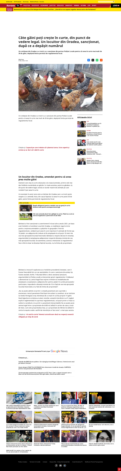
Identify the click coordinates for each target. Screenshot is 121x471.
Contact (45, 462)
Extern (83, 5)
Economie (44, 5)
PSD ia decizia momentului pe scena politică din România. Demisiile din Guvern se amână (74, 445)
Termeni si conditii (35, 462)
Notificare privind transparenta (94, 462)
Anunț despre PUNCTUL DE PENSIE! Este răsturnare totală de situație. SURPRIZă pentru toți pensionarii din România (44, 368)
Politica (26, 5)
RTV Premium (17, 1)
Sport (94, 5)
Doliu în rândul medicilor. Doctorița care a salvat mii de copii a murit (101, 444)
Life (89, 5)
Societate (35, 5)
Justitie (52, 5)
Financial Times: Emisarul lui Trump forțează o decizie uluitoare (44, 444)
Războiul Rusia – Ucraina (37, 1)
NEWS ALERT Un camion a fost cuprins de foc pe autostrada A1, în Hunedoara (18, 451)
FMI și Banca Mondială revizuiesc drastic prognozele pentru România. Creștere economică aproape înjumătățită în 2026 (18, 407)
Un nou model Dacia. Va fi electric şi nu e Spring (101, 425)
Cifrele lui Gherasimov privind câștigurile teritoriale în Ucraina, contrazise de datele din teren (46, 426)
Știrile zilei (9, 1)
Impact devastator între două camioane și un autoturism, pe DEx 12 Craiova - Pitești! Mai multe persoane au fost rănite (19, 445)
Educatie (60, 5)
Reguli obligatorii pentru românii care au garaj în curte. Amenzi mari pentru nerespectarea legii (51, 206)
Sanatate (68, 5)
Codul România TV (77, 462)
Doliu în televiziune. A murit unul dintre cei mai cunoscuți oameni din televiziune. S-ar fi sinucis (102, 407)
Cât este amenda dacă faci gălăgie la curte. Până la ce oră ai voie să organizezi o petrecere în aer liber (53, 214)
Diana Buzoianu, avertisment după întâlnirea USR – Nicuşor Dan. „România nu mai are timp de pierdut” (94, 153)
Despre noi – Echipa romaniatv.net (60, 462)
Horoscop (25, 1)
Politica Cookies (22, 462)
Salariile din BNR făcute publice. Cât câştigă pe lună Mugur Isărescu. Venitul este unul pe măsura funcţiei (46, 362)
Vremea (76, 5)
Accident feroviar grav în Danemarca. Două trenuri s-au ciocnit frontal (94, 134)
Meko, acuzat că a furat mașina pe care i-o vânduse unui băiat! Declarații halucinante (46, 407)
